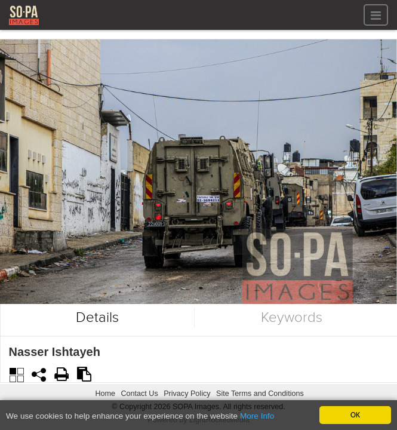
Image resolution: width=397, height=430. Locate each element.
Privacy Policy (187, 393)
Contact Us (139, 393)
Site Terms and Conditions (260, 393)
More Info (257, 416)
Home (105, 393)
